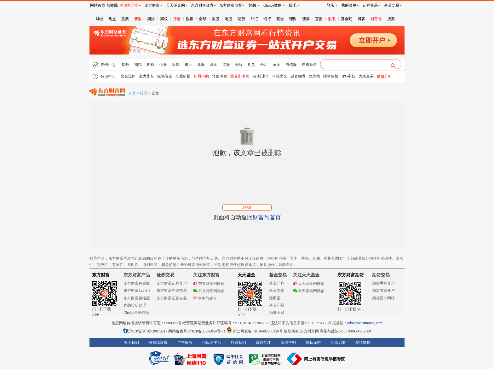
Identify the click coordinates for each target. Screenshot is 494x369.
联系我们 (238, 342)
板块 (176, 64)
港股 (228, 19)
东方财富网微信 (209, 291)
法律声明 (288, 342)
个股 (163, 64)
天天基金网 (175, 5)
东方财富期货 (350, 275)
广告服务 (184, 342)
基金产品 (276, 305)
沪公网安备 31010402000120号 (255, 331)
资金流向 (128, 76)
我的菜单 (348, 5)
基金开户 (276, 283)
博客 (361, 19)
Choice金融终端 (136, 312)
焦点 (112, 19)
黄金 (276, 64)
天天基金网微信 (309, 291)
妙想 (252, 5)
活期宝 (274, 298)
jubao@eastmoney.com (364, 323)
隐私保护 (313, 342)
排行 (188, 64)
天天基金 (246, 275)
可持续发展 (158, 342)
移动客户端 (128, 5)
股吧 (332, 19)
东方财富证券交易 (172, 298)
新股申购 (201, 76)
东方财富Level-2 (136, 290)
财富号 (376, 19)
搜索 (391, 19)
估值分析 (384, 76)
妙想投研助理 (134, 305)
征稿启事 (338, 342)
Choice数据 (272, 5)
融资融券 (298, 76)
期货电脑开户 (383, 290)
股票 (125, 19)
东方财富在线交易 (172, 290)
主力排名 (146, 76)
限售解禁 (330, 76)
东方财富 (101, 275)
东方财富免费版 (136, 283)
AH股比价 (260, 76)
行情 (177, 19)
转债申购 (219, 76)
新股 (138, 19)
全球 (202, 19)
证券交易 (370, 5)
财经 (99, 19)
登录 (330, 5)
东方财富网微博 (209, 283)
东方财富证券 (202, 5)
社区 (143, 93)
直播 (319, 19)
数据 (189, 19)
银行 (267, 19)
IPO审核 (348, 76)
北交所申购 (239, 76)
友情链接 (362, 342)
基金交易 (276, 290)
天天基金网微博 (309, 283)
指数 (125, 64)
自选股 (291, 64)
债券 (306, 19)
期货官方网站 (383, 298)
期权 (164, 19)
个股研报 (183, 76)
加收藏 (112, 5)
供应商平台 (211, 342)
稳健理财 (276, 312)
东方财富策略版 (136, 298)
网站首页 (97, 5)
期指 (151, 19)
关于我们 (131, 342)
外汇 (254, 19)
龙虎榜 (314, 76)
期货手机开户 (383, 283)
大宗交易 (366, 76)
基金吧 (346, 19)
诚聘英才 (263, 342)
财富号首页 (267, 217)
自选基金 (309, 64)
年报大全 (279, 76)
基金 (280, 19)
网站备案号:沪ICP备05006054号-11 (197, 331)
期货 (241, 19)
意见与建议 (205, 298)
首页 (132, 93)
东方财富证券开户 (172, 283)
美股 (215, 19)
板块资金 (164, 76)
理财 (293, 19)
